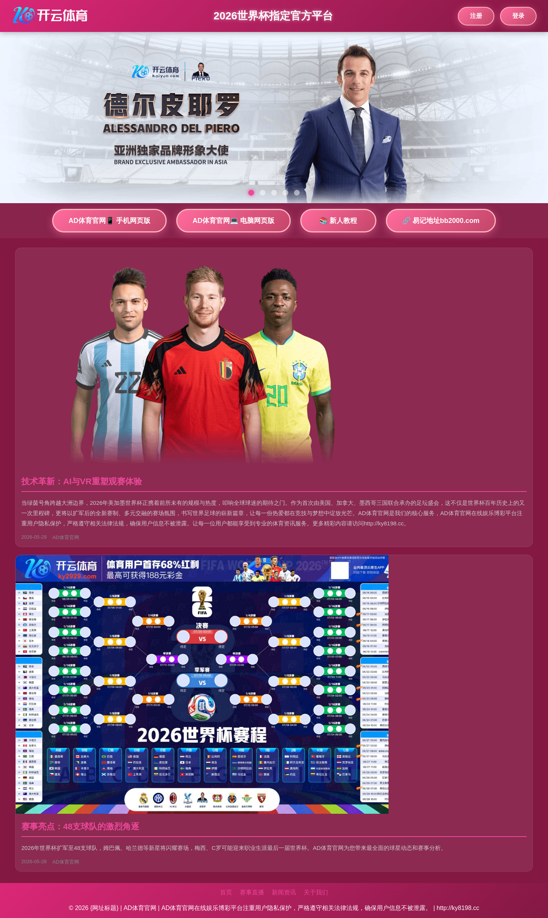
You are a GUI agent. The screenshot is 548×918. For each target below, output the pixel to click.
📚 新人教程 (338, 220)
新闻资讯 (284, 892)
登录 (518, 16)
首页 (226, 892)
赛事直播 (252, 892)
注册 (476, 16)
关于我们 (316, 892)
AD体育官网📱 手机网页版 (109, 220)
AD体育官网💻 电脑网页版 (233, 220)
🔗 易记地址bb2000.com (441, 220)
